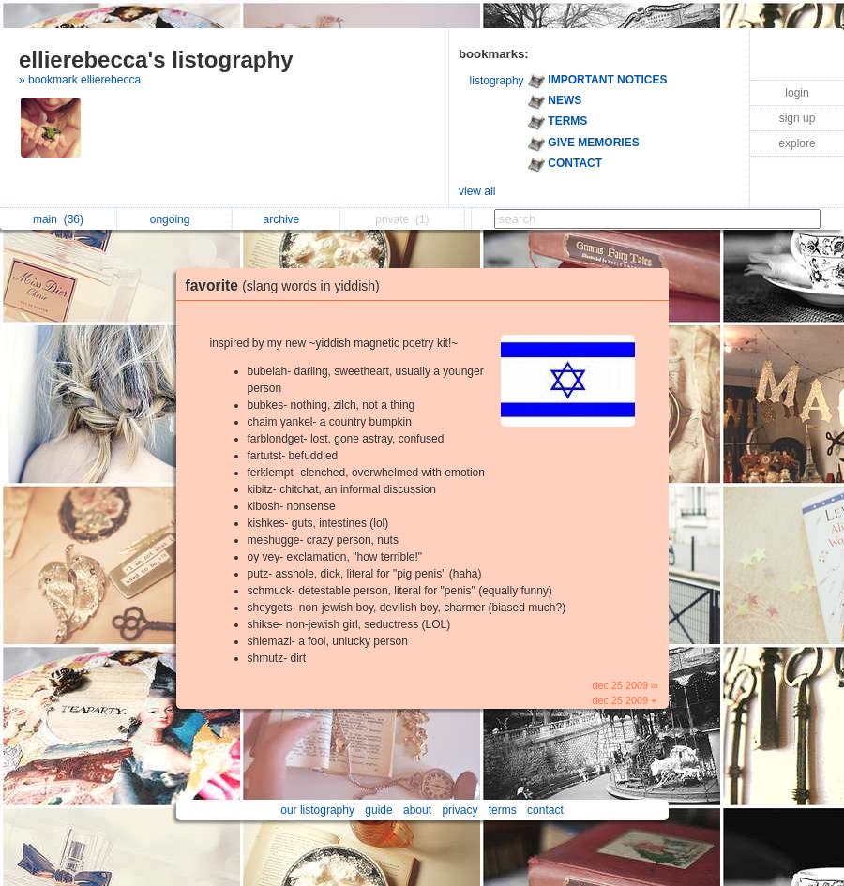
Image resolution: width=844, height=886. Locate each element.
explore (796, 143)
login (796, 92)
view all (477, 191)
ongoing (175, 219)
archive (286, 219)
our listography (317, 810)
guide (378, 810)
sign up (797, 118)
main (58, 219)
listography (497, 80)
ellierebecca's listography (156, 59)
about (417, 810)
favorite (287, 285)
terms (503, 810)
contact (545, 810)
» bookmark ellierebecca (80, 79)
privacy (459, 810)
